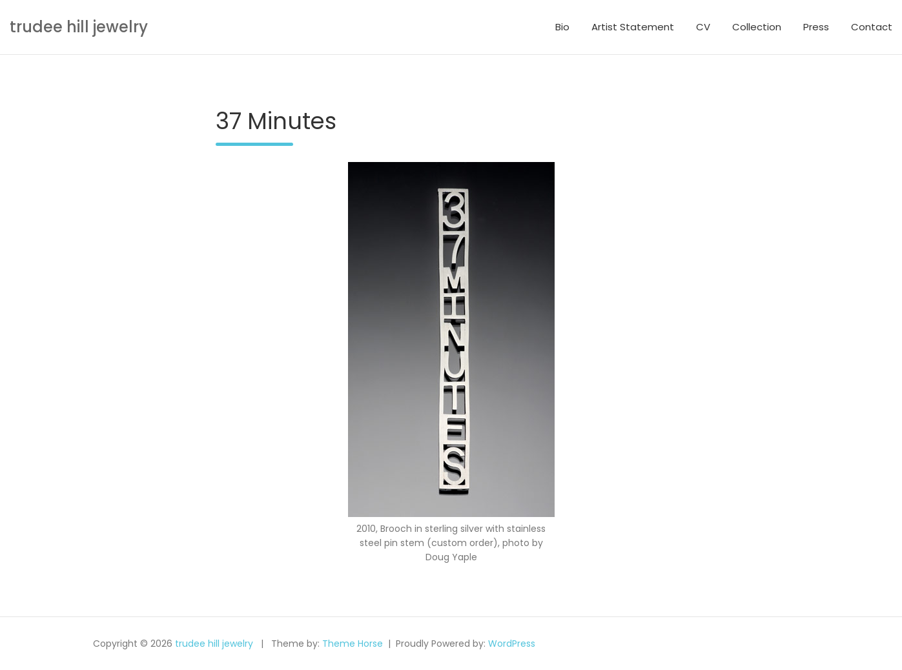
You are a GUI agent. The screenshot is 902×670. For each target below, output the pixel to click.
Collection (756, 27)
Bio (562, 27)
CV (703, 27)
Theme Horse (352, 643)
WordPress (511, 643)
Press (816, 27)
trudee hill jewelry (79, 26)
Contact (871, 27)
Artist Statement (632, 27)
